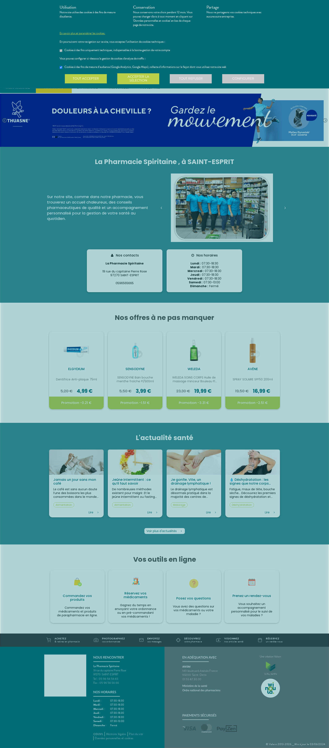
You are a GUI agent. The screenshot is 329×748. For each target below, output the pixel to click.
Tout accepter (86, 78)
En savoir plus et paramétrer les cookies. (82, 33)
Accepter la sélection (138, 78)
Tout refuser (191, 78)
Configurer (243, 78)
